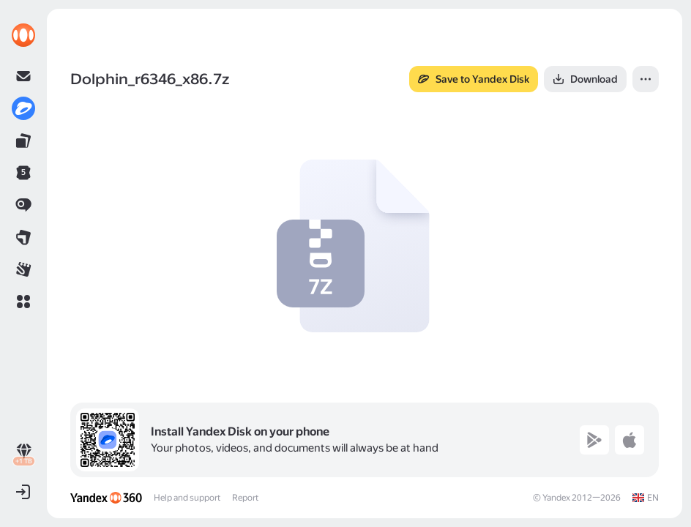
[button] (23, 301)
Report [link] (245, 498)
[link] (23, 35)
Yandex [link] (556, 498)
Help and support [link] (187, 498)
